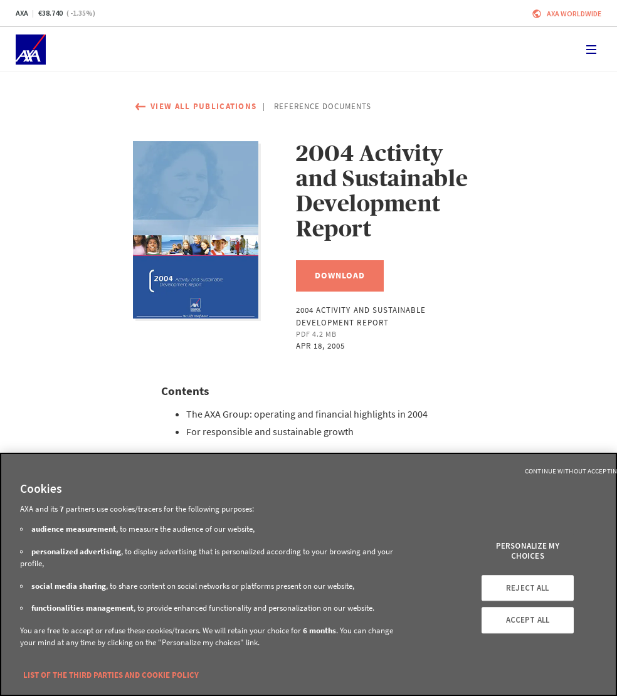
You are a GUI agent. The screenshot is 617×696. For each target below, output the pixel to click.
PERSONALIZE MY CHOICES (527, 551)
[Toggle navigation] (591, 50)
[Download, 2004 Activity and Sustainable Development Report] (340, 276)
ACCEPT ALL (527, 620)
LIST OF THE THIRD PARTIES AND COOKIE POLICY (111, 675)
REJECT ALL (527, 588)
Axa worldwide (574, 13)
